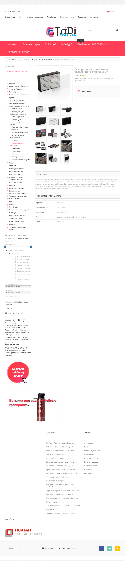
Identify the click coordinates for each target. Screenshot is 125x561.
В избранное (86, 91)
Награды (12, 212)
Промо (11, 97)
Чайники (18, 276)
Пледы (11, 204)
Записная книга (19, 327)
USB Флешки (14, 206)
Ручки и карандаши (16, 171)
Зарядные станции (19, 156)
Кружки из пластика (22, 258)
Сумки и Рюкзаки (15, 89)
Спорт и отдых (14, 174)
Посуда (12, 83)
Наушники (16, 148)
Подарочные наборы (17, 215)
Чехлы (14, 153)
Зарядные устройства (20, 132)
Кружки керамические (23, 255)
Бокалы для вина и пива (24, 270)
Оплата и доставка (35, 16)
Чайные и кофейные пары (25, 279)
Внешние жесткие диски (21, 159)
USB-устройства (18, 116)
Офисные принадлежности (19, 94)
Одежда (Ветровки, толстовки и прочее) (62, 472)
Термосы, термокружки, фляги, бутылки (62, 489)
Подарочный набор (11, 330)
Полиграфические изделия (19, 209)
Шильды (12, 185)
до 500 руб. (20, 319)
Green (24, 350)
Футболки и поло (15, 182)
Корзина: (113, 12)
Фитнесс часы (17, 108)
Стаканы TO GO (21, 264)
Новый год (16, 339)
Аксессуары (16, 151)
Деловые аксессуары (17, 103)
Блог (21, 16)
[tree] (18, 265)
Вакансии (82, 16)
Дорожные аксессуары (12, 350)
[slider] (5, 246)
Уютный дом (13, 91)
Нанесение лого (67, 16)
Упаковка (12, 165)
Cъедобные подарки (16, 221)
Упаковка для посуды (23, 273)
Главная (11, 59)
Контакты (94, 16)
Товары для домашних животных (60, 512)
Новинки (12, 224)
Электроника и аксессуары (42, 59)
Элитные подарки (15, 218)
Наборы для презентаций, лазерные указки (18, 121)
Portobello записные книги (13, 325)
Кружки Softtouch (21, 261)
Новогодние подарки (16, 168)
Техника (15, 140)
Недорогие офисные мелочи (16, 346)
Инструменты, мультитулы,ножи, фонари (60, 484)
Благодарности (90, 465)
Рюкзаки (8, 320)
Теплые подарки (20, 332)
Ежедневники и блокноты (18, 86)
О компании (10, 16)
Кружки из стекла (22, 267)
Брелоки (12, 201)
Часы (11, 162)
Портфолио (51, 16)
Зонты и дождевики (16, 100)
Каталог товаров (23, 59)
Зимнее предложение (12, 352)
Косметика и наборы (16, 188)
